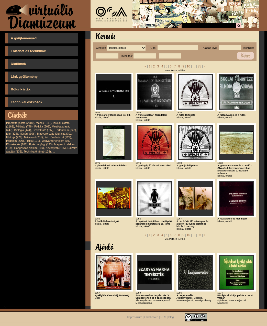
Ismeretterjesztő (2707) (20, 122)
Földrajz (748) (24, 126)
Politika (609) (42, 126)
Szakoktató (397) (43, 130)
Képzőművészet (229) (57, 137)
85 (199, 66)
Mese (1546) (43, 122)
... (54, 151)
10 (188, 66)
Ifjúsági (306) (28, 133)
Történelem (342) (65, 130)
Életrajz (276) (14, 137)
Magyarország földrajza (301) (55, 133)
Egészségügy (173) (41, 144)
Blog (171, 317)
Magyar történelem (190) (56, 140)
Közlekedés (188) (16, 144)
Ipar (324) (12, 133)
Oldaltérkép (151, 317)
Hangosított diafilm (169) (29, 147)
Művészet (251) (33, 137)
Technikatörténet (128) (37, 151)
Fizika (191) (33, 140)
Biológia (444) (22, 130)
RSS (163, 317)
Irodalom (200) (15, 140)
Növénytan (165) (56, 147)
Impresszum (134, 317)
